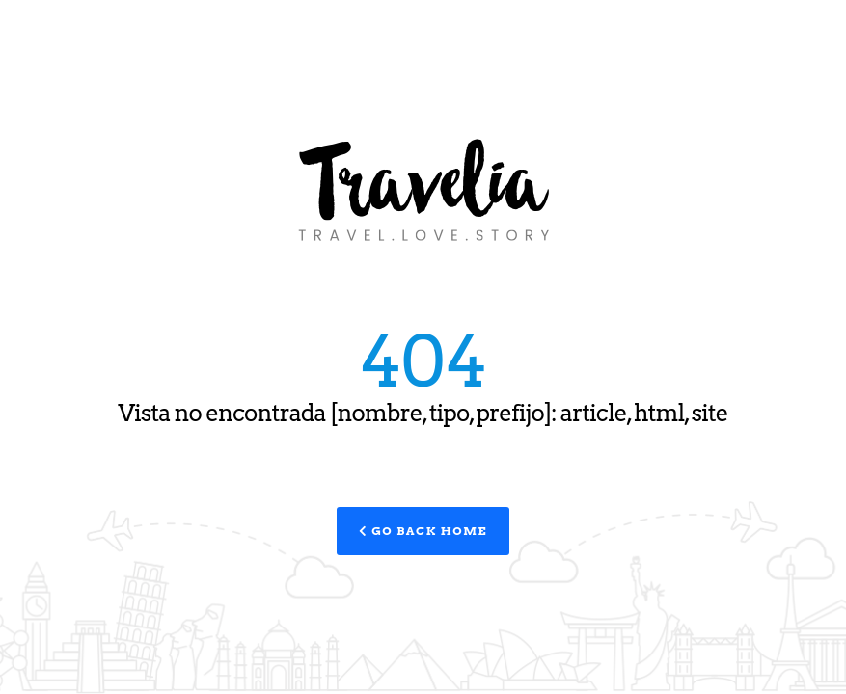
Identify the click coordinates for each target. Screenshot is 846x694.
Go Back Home (423, 530)
